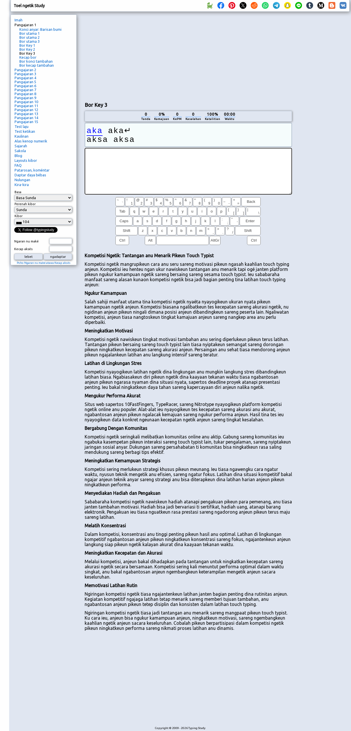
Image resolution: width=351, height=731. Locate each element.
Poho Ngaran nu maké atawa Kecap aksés (43, 262)
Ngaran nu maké (26, 241)
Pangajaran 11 (26, 106)
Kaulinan (21, 136)
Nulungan (22, 180)
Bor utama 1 (29, 33)
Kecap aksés (23, 249)
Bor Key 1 (27, 45)
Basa (18, 192)
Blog (18, 156)
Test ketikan (25, 131)
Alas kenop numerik (31, 141)
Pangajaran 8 (25, 94)
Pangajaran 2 (25, 70)
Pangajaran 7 (25, 90)
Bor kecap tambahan (36, 65)
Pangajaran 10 (26, 102)
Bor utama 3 (29, 41)
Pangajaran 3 (25, 74)
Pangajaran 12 (26, 110)
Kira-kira (22, 185)
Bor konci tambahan (36, 61)
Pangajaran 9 (25, 98)
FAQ (18, 165)
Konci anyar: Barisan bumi (40, 29)
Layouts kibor (26, 160)
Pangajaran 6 (25, 86)
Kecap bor (27, 57)
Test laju (21, 126)
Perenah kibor (25, 204)
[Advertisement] (152, 56)
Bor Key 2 (27, 49)
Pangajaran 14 (26, 118)
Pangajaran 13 (26, 114)
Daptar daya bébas (30, 175)
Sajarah (21, 146)
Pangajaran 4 (25, 78)
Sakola (20, 151)
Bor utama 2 (29, 37)
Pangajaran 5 (25, 82)
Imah (19, 20)
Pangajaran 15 (26, 122)
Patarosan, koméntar (32, 170)
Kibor (19, 216)
